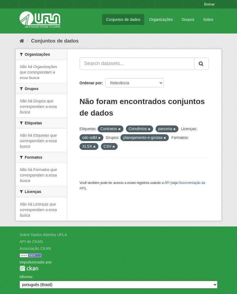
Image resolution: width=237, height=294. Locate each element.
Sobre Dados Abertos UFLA (43, 235)
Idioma (26, 277)
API (167, 183)
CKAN (29, 268)
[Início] (22, 41)
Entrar (209, 4)
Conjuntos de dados (123, 19)
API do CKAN (31, 241)
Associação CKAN (35, 248)
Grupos (188, 19)
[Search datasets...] (136, 63)
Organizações (161, 19)
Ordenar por (90, 83)
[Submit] (201, 63)
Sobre (208, 19)
